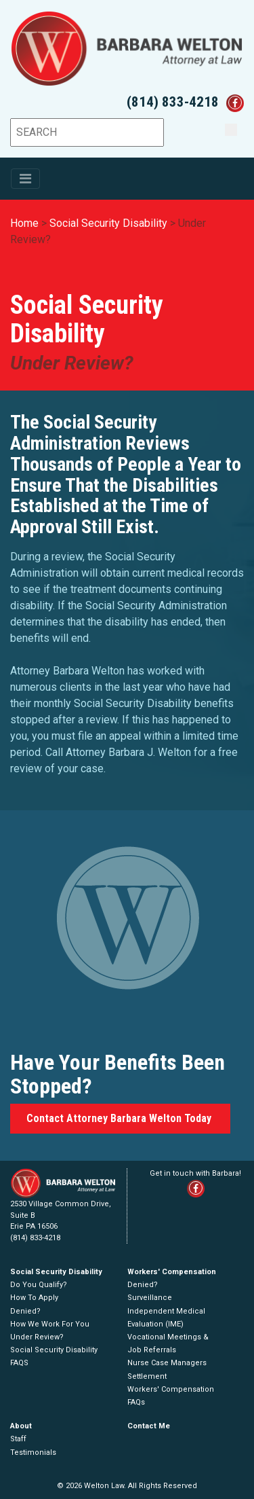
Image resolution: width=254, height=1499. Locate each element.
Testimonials (33, 1452)
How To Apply (34, 1297)
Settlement (147, 1376)
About (21, 1426)
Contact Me (148, 1426)
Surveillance (149, 1297)
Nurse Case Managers (167, 1362)
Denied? (25, 1311)
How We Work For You (49, 1324)
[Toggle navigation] (25, 178)
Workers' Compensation (171, 1271)
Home (24, 223)
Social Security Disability (108, 223)
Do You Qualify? (38, 1284)
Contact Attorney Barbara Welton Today (120, 1118)
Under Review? (37, 1337)
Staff (18, 1438)
